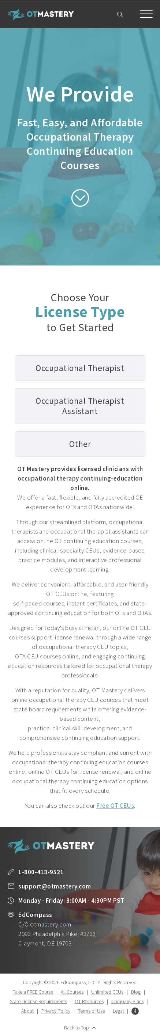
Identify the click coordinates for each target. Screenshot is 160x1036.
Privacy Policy (55, 1011)
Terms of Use (91, 1011)
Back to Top (76, 1027)
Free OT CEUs (115, 806)
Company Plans (127, 1001)
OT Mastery (40, 14)
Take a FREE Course (33, 992)
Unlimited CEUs (107, 992)
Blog (136, 992)
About (27, 1011)
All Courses (72, 992)
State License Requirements (38, 1001)
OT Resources (89, 1001)
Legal (118, 1011)
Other (80, 444)
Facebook (135, 1011)
